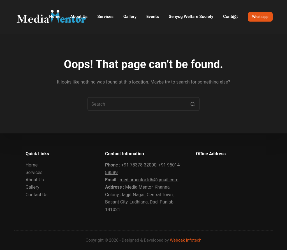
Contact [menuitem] (230, 16)
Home (32, 165)
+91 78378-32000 (138, 165)
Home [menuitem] (54, 16)
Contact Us (37, 194)
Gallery (32, 187)
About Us (35, 179)
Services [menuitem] (105, 16)
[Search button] (193, 104)
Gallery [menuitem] (129, 16)
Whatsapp (260, 17)
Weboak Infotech (186, 240)
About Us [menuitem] (79, 16)
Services (34, 172)
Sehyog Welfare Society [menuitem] (191, 16)
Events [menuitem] (152, 16)
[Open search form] (234, 17)
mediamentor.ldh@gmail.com (149, 179)
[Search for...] (143, 104)
